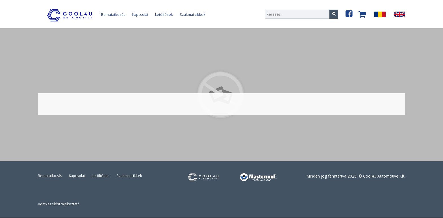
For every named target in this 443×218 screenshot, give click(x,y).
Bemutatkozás (113, 14)
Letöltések (164, 14)
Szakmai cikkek (192, 14)
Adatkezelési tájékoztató (59, 203)
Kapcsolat (140, 14)
